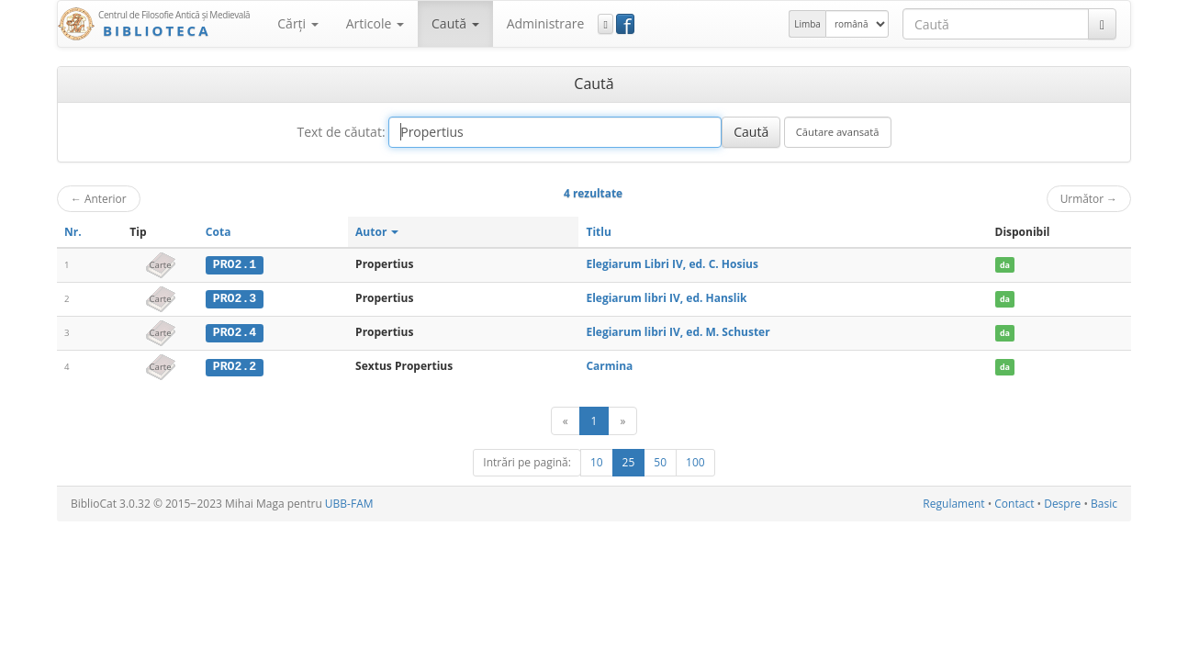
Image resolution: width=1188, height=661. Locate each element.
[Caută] (1102, 23)
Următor (1088, 198)
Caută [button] (455, 23)
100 (695, 461)
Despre (1062, 502)
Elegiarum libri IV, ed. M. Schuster (677, 331)
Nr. (73, 232)
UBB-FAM (349, 502)
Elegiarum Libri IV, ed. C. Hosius (671, 264)
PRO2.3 (234, 298)
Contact (1014, 502)
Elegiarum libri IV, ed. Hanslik (666, 298)
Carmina (609, 365)
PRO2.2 (234, 365)
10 (596, 461)
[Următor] (622, 420)
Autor (376, 232)
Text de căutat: (341, 131)
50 (660, 461)
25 (628, 461)
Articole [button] (375, 23)
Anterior (99, 198)
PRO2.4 (234, 331)
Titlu (598, 232)
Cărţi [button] (297, 23)
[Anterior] (565, 420)
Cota (218, 232)
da (1005, 265)
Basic (1104, 502)
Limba (807, 23)
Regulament (953, 502)
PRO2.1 (234, 264)
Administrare (546, 23)
